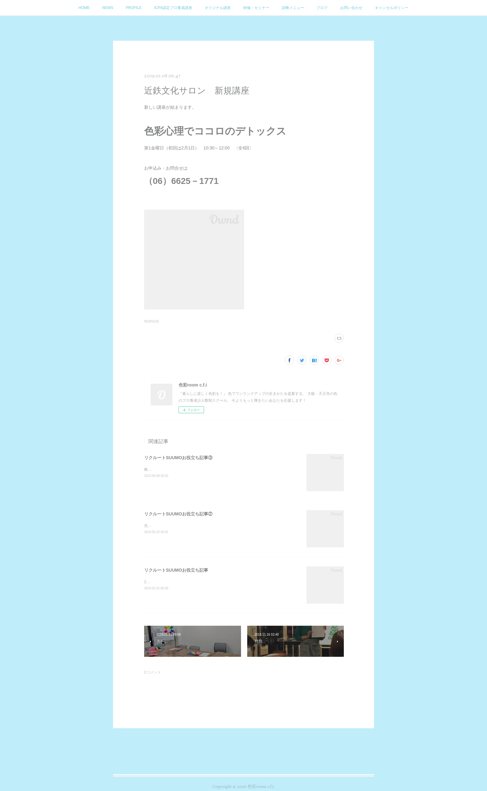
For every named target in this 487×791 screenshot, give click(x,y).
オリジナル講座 (218, 8)
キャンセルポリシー (391, 8)
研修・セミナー (256, 8)
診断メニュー (293, 8)
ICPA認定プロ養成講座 (173, 8)
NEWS (107, 8)
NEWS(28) (151, 321)
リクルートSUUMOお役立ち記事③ (178, 457)
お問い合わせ (351, 8)
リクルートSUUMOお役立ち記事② (178, 513)
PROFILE (134, 8)
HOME (84, 8)
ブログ (322, 8)
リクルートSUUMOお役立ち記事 (176, 570)
